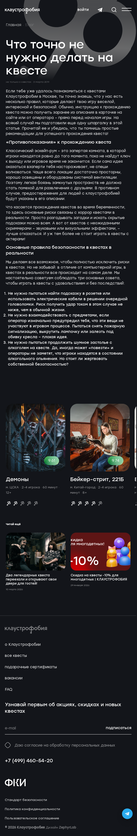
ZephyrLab (68, 827)
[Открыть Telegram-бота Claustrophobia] (127, 813)
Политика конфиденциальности (32, 809)
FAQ (8, 689)
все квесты (16, 655)
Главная (13, 25)
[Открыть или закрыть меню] (126, 9)
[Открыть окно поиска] (114, 10)
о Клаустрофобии (23, 644)
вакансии (14, 678)
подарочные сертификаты (31, 667)
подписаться (118, 728)
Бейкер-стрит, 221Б (97, 479)
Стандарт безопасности (26, 800)
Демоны (17, 479)
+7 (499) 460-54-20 (29, 761)
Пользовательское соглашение (32, 818)
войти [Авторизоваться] (83, 10)
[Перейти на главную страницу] (22, 10)
